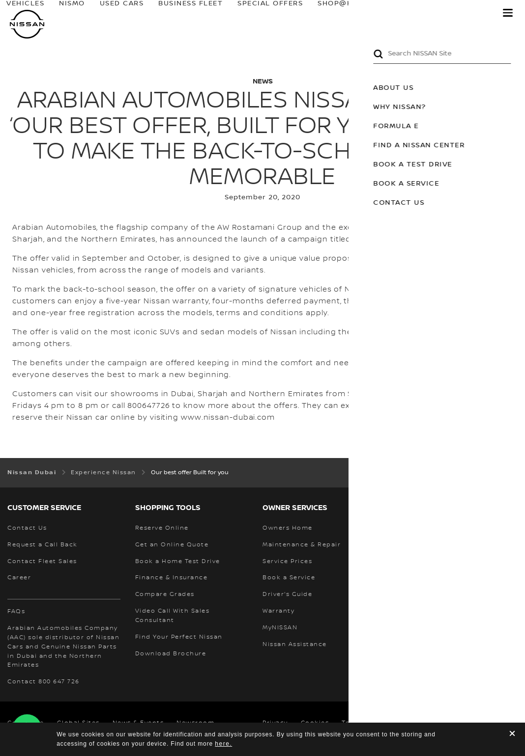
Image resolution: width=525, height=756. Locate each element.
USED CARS (159, 15)
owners (402, 15)
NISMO (121, 12)
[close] (512, 734)
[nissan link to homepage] (27, 24)
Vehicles (74, 12)
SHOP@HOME (335, 15)
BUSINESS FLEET (212, 15)
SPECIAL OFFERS (267, 15)
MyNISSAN (463, 15)
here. (223, 743)
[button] (508, 13)
